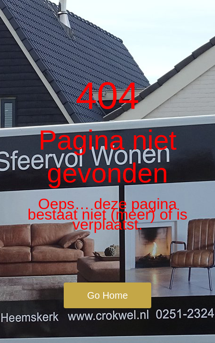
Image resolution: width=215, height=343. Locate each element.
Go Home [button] (107, 295)
